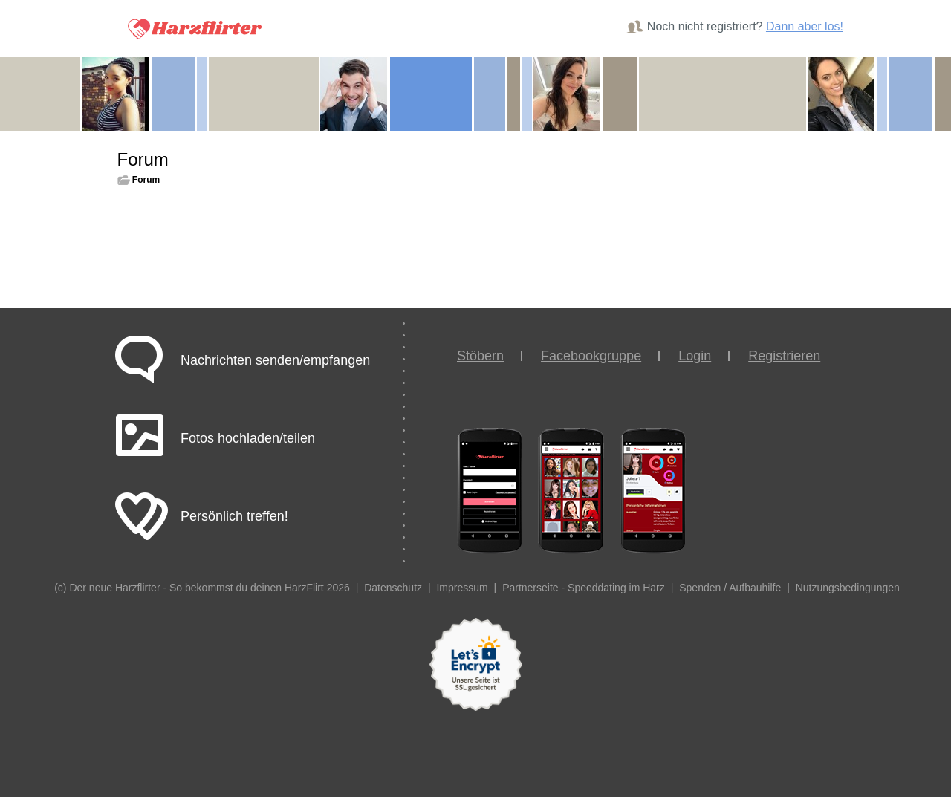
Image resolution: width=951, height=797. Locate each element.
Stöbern (480, 355)
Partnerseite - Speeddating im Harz (583, 587)
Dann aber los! (804, 26)
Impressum (461, 587)
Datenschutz (393, 587)
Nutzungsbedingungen (848, 587)
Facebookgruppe (591, 355)
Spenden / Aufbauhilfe (730, 587)
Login (694, 355)
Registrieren (784, 355)
